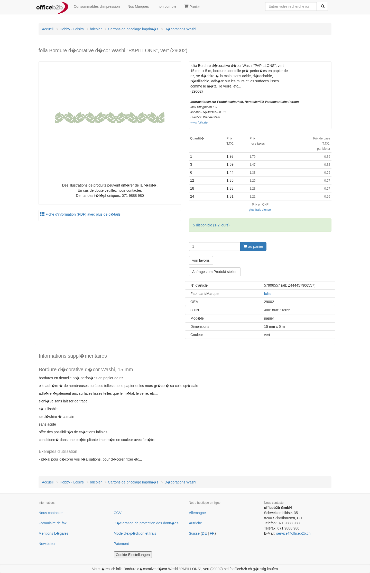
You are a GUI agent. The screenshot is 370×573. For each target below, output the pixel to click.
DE (204, 533)
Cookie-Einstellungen (133, 555)
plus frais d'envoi (260, 209)
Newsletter (47, 544)
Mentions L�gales (53, 533)
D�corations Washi (180, 29)
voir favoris (201, 260)
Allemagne (197, 513)
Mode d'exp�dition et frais (135, 533)
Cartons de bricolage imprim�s (133, 29)
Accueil (47, 29)
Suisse (194, 533)
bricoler (96, 29)
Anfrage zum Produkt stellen (214, 272)
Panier (192, 6)
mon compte (167, 6)
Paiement (121, 544)
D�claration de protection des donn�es (146, 523)
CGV (118, 513)
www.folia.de (199, 122)
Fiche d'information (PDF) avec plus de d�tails (80, 214)
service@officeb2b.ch (293, 533)
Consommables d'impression (97, 6)
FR (212, 533)
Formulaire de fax (53, 523)
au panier (253, 246)
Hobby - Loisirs (72, 29)
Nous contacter (51, 513)
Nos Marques (138, 6)
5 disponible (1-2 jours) (211, 225)
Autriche (195, 523)
